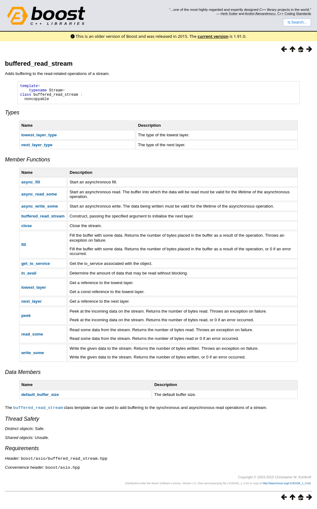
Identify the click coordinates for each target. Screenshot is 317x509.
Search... (297, 22)
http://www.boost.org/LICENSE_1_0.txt (286, 486)
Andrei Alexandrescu (260, 13)
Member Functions (27, 163)
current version (213, 36)
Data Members (23, 376)
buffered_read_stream (38, 63)
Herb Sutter (229, 13)
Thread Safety (22, 422)
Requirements (22, 452)
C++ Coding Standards (294, 13)
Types (12, 116)
